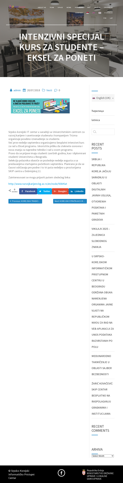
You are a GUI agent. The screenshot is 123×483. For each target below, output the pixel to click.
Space (60, 7)
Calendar (108, 7)
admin (17, 90)
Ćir (105, 18)
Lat (111, 18)
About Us (42, 7)
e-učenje (109, 13)
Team (52, 7)
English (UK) (101, 98)
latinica (96, 120)
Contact (79, 13)
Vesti (49, 90)
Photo (97, 7)
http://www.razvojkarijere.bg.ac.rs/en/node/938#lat (37, 184)
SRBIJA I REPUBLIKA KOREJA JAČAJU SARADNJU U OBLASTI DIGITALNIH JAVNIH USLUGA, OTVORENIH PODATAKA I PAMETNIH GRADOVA (101, 189)
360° (89, 7)
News (69, 7)
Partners (79, 7)
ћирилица (98, 111)
